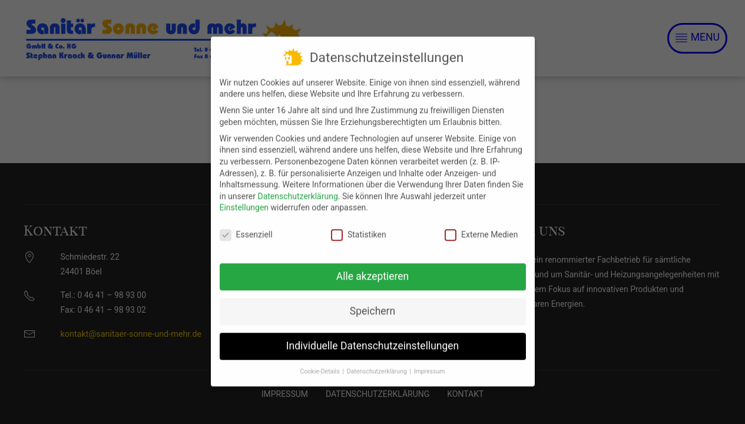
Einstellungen (244, 199)
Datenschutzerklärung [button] (378, 363)
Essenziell (246, 227)
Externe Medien (481, 227)
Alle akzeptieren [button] (372, 268)
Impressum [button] (429, 363)
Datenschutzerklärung (297, 188)
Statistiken (358, 227)
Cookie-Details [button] (321, 363)
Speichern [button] (372, 303)
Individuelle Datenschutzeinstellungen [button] (372, 338)
